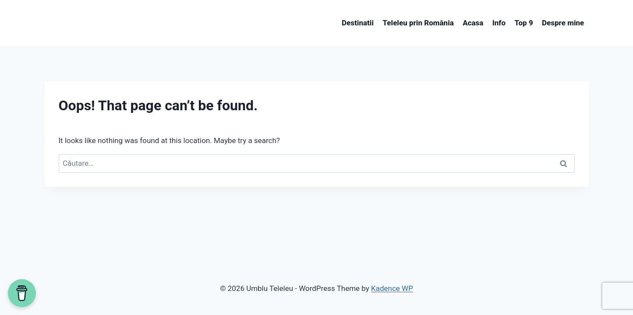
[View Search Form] (52, 23)
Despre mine (563, 22)
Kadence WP (392, 288)
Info (499, 22)
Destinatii (358, 22)
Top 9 (523, 22)
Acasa (473, 22)
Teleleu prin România (417, 22)
